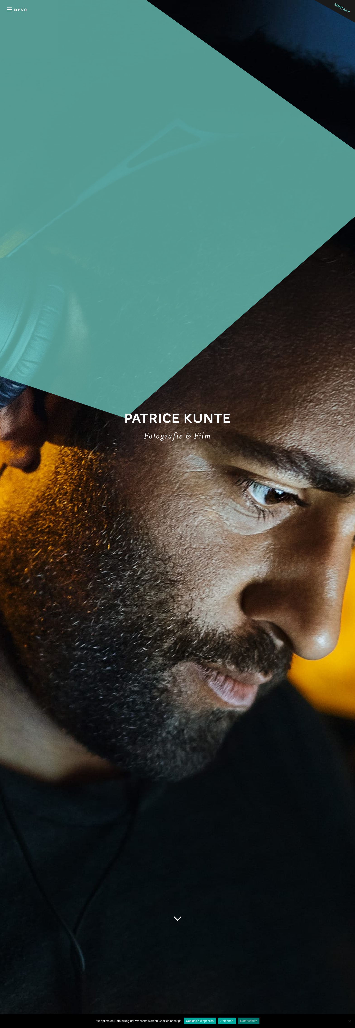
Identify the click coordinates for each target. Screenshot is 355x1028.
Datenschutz (248, 1021)
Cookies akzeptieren (200, 1021)
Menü (17, 9)
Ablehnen (227, 1021)
